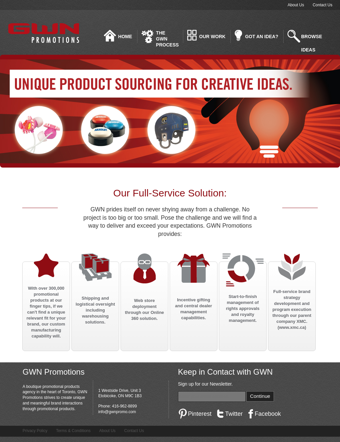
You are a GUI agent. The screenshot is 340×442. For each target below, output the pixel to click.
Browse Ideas (311, 38)
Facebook (268, 413)
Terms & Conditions (73, 430)
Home (125, 36)
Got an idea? (261, 36)
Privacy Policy (35, 430)
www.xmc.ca (292, 327)
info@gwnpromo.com (117, 411)
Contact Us (322, 5)
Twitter (234, 413)
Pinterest (200, 413)
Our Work (212, 36)
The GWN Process (167, 36)
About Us (296, 5)
